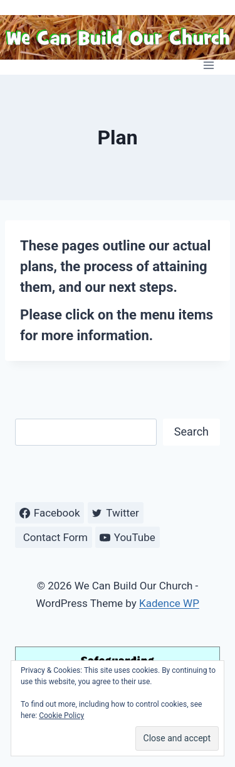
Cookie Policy (61, 715)
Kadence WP (169, 603)
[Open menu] (208, 65)
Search (191, 431)
